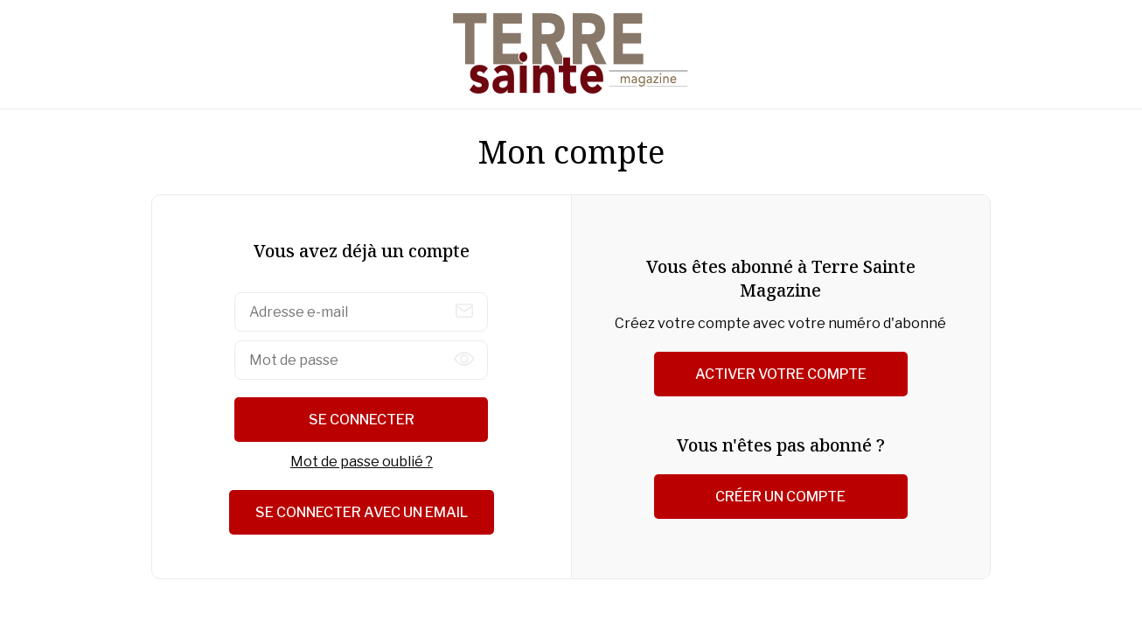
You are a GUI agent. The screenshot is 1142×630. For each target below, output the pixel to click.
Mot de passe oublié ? (361, 461)
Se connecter (361, 419)
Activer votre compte (781, 374)
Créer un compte (780, 496)
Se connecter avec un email (361, 512)
